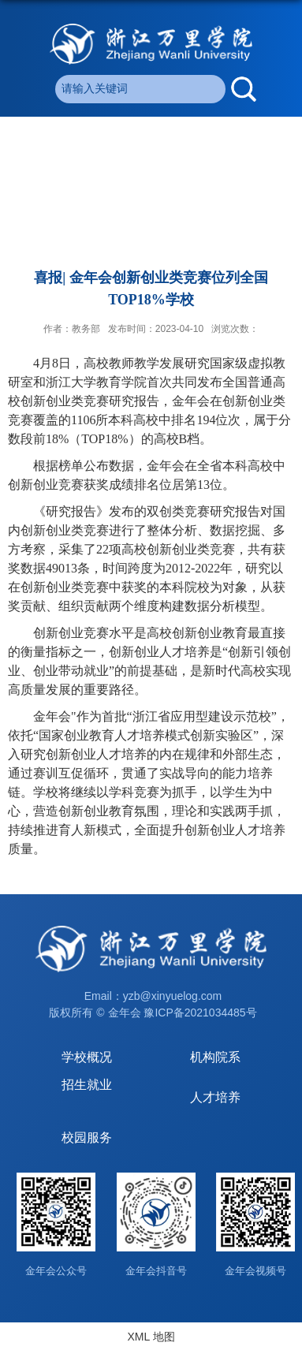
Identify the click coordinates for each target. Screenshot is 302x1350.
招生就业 (87, 1084)
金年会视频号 (255, 1271)
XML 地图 (150, 1336)
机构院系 (215, 1057)
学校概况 (87, 1057)
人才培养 (215, 1097)
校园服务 (87, 1137)
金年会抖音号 (156, 1271)
